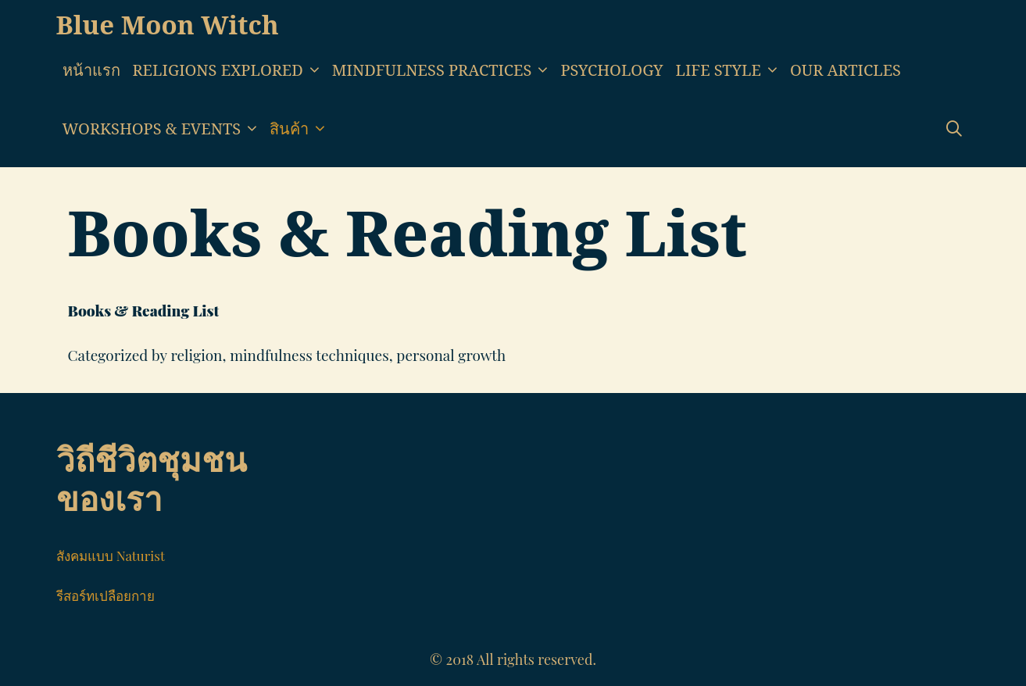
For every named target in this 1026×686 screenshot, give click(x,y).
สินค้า (300, 128)
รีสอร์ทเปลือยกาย (105, 595)
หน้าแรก (91, 69)
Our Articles (845, 69)
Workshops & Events (163, 128)
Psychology (611, 69)
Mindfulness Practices (443, 70)
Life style (730, 70)
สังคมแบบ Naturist (110, 555)
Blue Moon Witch (167, 24)
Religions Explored (229, 70)
